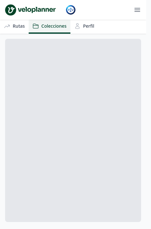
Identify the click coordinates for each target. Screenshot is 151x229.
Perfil (84, 26)
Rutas (14, 26)
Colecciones (49, 26)
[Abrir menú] (137, 10)
